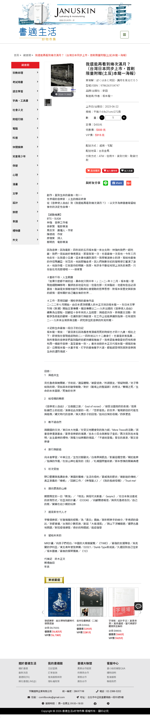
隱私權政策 (53, 681)
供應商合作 (83, 672)
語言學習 (18, 91)
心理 (15, 175)
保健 (15, 165)
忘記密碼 (52, 668)
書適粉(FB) (24, 676)
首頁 (16, 55)
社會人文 (18, 110)
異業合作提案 (84, 668)
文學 (15, 193)
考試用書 (18, 82)
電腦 (15, 128)
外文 (15, 240)
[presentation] (42, 611)
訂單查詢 (52, 672)
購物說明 (111, 672)
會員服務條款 (55, 676)
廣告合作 (82, 681)
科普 (15, 137)
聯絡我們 (111, 681)
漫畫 (15, 184)
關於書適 (23, 668)
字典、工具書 (20, 100)
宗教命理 (18, 72)
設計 (15, 202)
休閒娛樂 (18, 147)
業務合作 (82, 676)
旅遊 (15, 212)
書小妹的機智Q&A (116, 668)
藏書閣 (27, 55)
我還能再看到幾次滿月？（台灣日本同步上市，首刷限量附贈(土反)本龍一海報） (81, 55)
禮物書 (16, 230)
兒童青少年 (19, 156)
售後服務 (111, 676)
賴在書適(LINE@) (27, 681)
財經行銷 (18, 119)
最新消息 (23, 672)
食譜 (15, 221)
